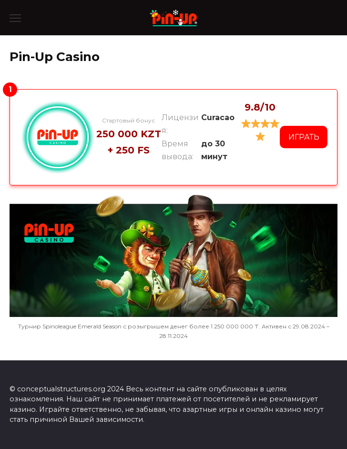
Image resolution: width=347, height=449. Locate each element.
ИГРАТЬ (303, 137)
